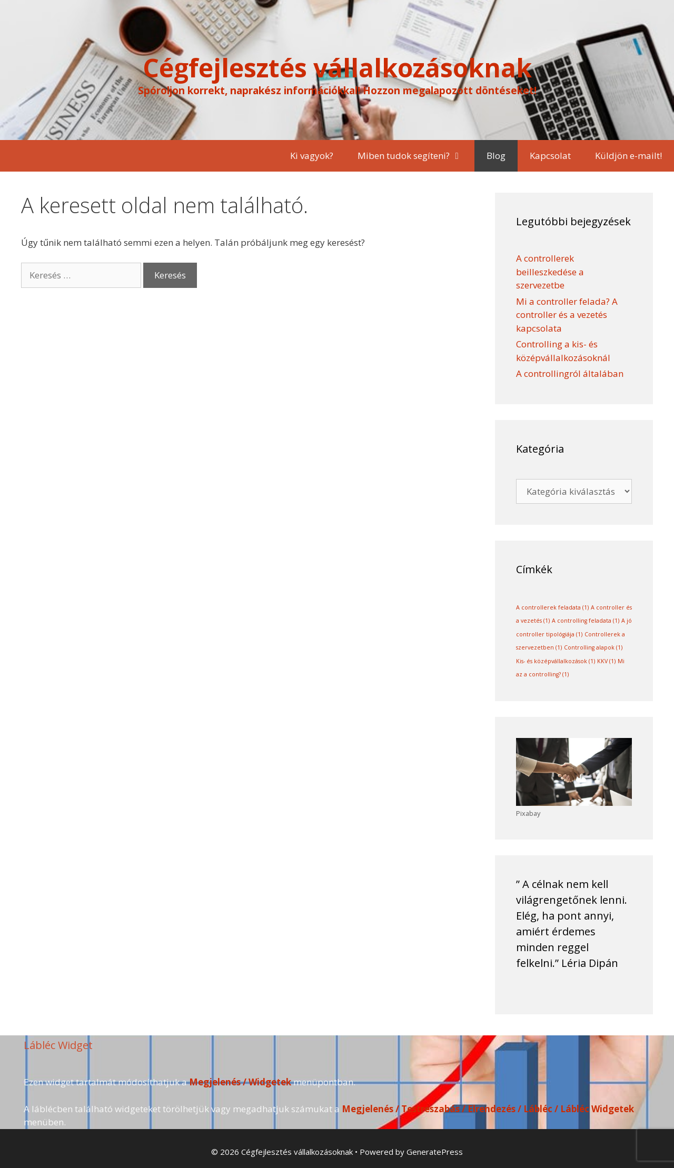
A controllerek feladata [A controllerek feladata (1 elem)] (552, 607)
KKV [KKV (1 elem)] (606, 661)
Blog (496, 155)
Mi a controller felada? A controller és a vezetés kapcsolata (567, 314)
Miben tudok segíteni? (416, 156)
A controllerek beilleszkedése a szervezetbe (550, 271)
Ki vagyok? (311, 155)
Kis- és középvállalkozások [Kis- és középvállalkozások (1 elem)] (555, 661)
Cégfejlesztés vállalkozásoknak (337, 68)
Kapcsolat (550, 155)
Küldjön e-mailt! (628, 155)
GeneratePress (435, 1151)
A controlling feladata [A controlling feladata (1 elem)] (585, 620)
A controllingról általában (569, 373)
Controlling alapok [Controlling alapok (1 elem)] (593, 647)
